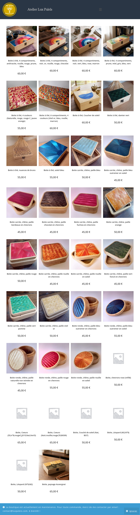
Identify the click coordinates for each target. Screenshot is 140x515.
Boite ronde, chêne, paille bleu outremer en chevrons (86, 327)
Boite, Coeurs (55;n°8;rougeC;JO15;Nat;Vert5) (22, 434)
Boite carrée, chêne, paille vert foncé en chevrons (118, 275)
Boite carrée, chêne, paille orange (118, 223)
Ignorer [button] (133, 511)
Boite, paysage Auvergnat (54, 484)
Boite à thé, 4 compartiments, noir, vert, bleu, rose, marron (86, 62)
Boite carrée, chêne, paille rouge (22, 274)
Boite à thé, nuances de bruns (22, 170)
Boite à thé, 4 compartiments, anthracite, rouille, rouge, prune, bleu (22, 63)
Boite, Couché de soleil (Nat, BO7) (86, 434)
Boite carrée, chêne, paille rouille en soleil (86, 275)
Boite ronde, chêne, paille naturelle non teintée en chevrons (21, 380)
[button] (100, 9)
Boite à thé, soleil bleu (54, 170)
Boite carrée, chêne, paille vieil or (54, 327)
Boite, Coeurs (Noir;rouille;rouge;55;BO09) (54, 434)
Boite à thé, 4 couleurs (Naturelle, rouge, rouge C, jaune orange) (22, 118)
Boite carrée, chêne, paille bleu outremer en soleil (118, 171)
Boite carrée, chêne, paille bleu (86, 170)
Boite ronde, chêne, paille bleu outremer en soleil (118, 327)
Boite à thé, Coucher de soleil (86, 115)
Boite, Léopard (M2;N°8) (118, 432)
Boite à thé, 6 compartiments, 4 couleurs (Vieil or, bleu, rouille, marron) (54, 118)
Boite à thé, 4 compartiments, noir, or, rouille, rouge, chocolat (53, 62)
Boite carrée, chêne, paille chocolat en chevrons (54, 223)
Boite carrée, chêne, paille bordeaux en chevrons (22, 223)
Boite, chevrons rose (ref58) (118, 377)
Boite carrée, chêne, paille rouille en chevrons (54, 275)
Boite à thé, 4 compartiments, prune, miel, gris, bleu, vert (118, 62)
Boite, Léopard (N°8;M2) (22, 484)
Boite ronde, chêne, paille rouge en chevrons (54, 379)
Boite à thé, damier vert (118, 115)
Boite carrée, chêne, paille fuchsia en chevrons (86, 223)
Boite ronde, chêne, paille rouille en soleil (86, 379)
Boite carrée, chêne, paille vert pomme (22, 327)
